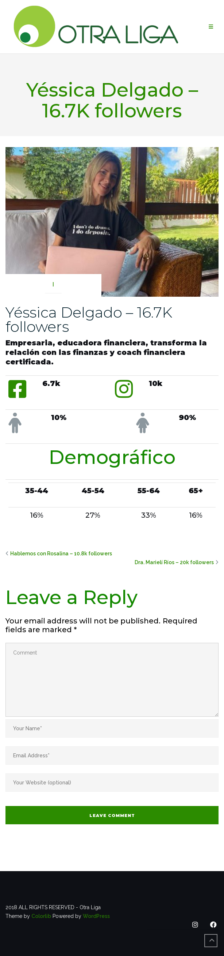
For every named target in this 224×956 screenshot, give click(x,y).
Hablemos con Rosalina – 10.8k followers (61, 553)
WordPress (96, 916)
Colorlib (41, 916)
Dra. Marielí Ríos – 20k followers (174, 562)
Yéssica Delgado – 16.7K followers (88, 319)
